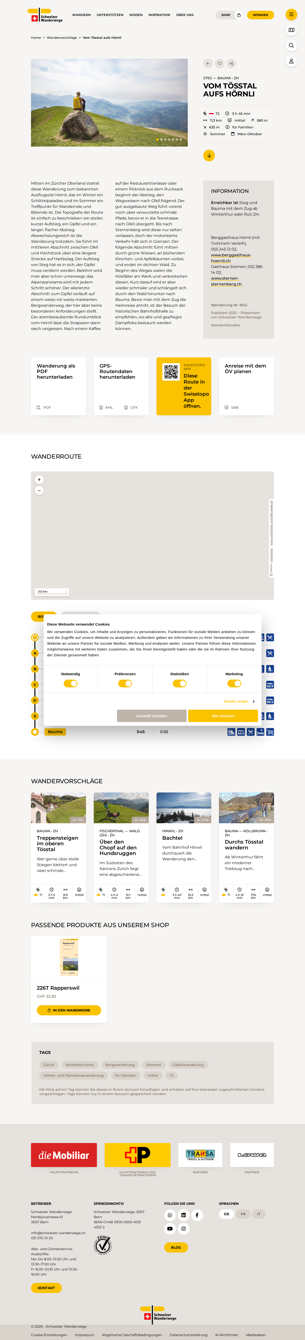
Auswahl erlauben (151, 716)
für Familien (239, 127)
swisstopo (271, 555)
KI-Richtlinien (226, 1335)
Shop (225, 15)
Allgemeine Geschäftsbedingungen (132, 1335)
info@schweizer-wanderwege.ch (58, 1232)
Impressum (84, 1335)
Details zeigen (236, 701)
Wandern (81, 15)
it (258, 1214)
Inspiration (159, 15)
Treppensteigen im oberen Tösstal (57, 844)
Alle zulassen (223, 716)
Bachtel (172, 838)
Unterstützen (110, 15)
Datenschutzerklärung (189, 1335)
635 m (211, 127)
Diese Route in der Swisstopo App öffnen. (196, 391)
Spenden (260, 15)
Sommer (214, 134)
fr (243, 1214)
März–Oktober (246, 134)
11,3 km (212, 120)
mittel (236, 120)
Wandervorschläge (62, 37)
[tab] (157, 139)
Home (36, 37)
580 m (259, 120)
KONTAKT (46, 1287)
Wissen (136, 15)
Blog (176, 1247)
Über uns (185, 15)
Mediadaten (256, 1335)
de (226, 1214)
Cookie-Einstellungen (49, 1335)
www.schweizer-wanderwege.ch (271, 523)
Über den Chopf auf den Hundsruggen (118, 847)
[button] (109, 103)
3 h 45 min (237, 114)
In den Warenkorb (69, 1011)
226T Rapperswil (58, 988)
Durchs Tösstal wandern (244, 845)
